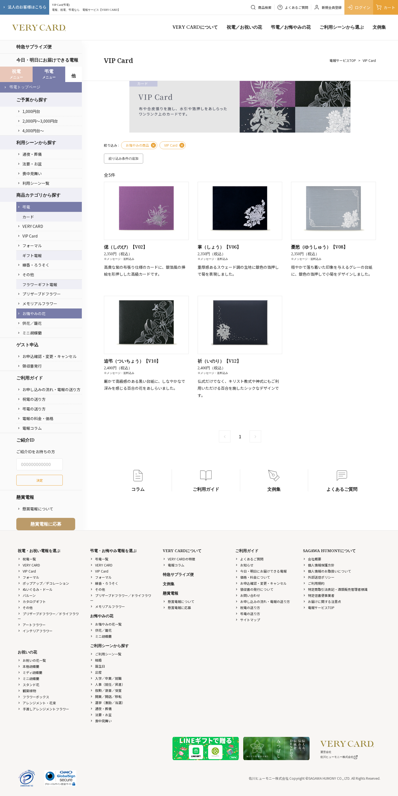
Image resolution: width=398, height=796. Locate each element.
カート (385, 7)
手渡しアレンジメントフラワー (43, 709)
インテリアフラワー (35, 630)
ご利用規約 (313, 583)
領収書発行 (29, 366)
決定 (39, 480)
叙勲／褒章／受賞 (106, 690)
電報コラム (29, 428)
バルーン (27, 595)
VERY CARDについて (195, 27)
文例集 (379, 27)
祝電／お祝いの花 (244, 27)
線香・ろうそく (33, 265)
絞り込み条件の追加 (123, 158)
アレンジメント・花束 (37, 702)
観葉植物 (27, 690)
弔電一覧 (99, 559)
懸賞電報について (35, 509)
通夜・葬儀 (29, 154)
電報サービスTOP (342, 60)
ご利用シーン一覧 (105, 654)
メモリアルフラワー (37, 303)
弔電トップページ (22, 87)
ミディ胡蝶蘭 (30, 672)
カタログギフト (32, 601)
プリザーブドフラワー (39, 294)
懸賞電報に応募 (45, 524)
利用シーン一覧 (33, 183)
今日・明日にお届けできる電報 (47, 60)
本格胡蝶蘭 (28, 666)
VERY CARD (30, 226)
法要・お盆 (29, 164)
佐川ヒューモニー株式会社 (339, 756)
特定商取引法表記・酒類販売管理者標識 (335, 589)
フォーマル (29, 245)
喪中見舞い (29, 173)
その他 (25, 274)
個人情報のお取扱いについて (327, 571)
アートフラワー (32, 624)
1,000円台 (28, 111)
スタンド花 (28, 684)
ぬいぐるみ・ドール (35, 589)
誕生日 (97, 666)
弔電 (23, 207)
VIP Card (27, 236)
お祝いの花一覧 (32, 660)
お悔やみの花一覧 (106, 624)
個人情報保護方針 (318, 565)
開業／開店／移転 (106, 696)
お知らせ (244, 565)
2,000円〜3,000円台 (37, 121)
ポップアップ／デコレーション (43, 583)
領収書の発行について (254, 589)
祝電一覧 (27, 559)
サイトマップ (247, 619)
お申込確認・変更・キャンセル (47, 356)
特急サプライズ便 (34, 47)
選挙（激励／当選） (107, 702)
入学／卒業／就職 (106, 678)
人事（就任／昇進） (107, 684)
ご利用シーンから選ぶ (342, 27)
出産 (96, 672)
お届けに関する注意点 (322, 601)
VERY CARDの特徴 (179, 559)
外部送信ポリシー (318, 577)
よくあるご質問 (249, 559)
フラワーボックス (33, 696)
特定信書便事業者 (318, 595)
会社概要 (312, 559)
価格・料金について (252, 577)
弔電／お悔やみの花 (291, 27)
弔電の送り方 (31, 409)
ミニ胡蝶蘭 (29, 333)
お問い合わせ (247, 595)
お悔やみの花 (31, 313)
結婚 (96, 660)
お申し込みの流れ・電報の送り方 (48, 389)
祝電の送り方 (31, 399)
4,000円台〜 (30, 130)
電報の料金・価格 (35, 418)
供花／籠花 (29, 323)
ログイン (358, 7)
